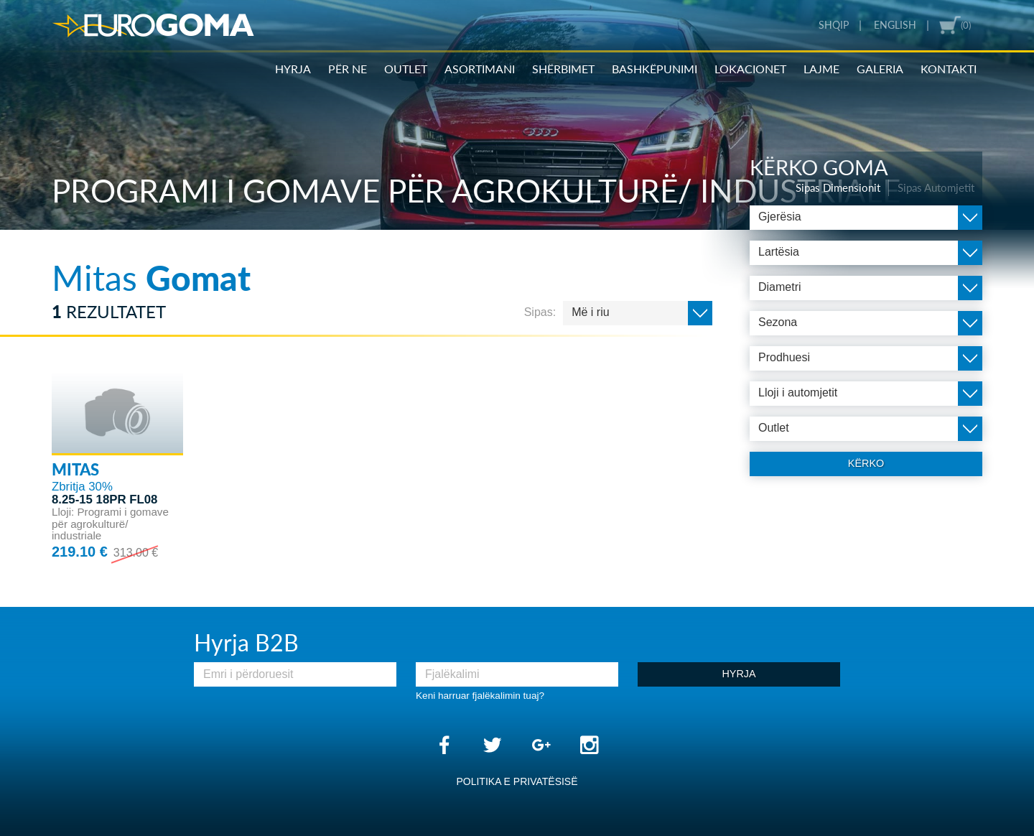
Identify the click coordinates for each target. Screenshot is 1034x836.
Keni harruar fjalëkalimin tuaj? (480, 695)
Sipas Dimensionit (838, 187)
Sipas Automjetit (936, 187)
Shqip (834, 25)
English (895, 25)
